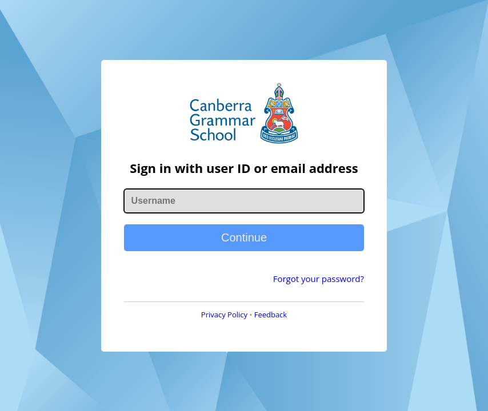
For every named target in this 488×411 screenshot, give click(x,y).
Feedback (270, 314)
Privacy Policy (224, 314)
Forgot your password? (318, 278)
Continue (244, 237)
